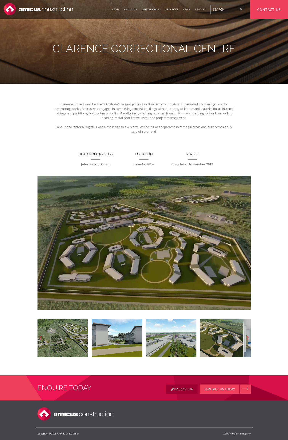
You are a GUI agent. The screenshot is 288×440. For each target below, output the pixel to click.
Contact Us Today (219, 389)
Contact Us (269, 9)
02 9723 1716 (182, 389)
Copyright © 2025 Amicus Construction (58, 433)
